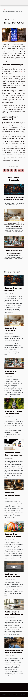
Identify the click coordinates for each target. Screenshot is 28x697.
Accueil (3, 10)
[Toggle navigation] (4, 2)
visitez (22, 71)
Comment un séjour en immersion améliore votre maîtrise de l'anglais (14, 251)
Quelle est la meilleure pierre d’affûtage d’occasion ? (12, 577)
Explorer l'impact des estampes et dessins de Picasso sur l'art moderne (13, 456)
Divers (8, 10)
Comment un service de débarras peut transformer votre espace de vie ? (14, 224)
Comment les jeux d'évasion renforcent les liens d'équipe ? (14, 199)
